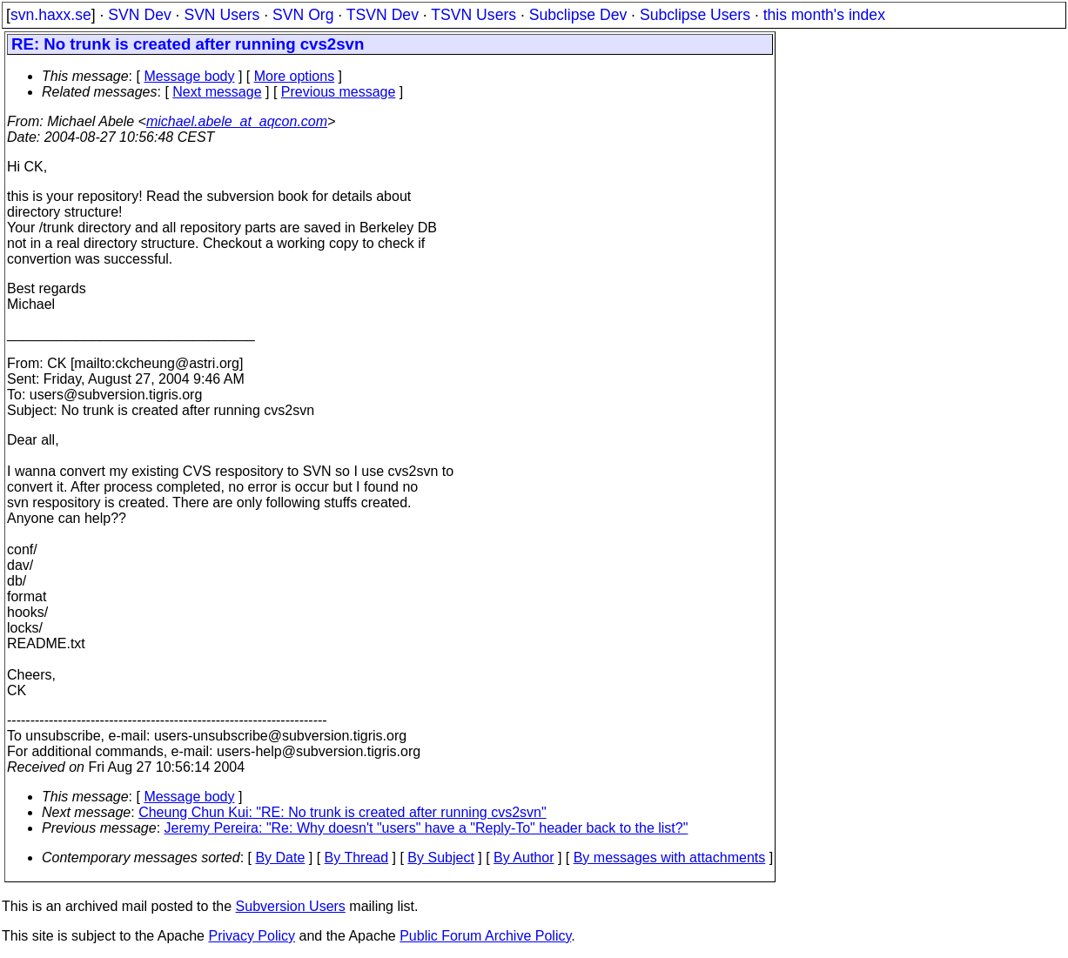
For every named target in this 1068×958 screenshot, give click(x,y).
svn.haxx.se (50, 14)
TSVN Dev (382, 14)
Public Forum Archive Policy (485, 935)
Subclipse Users (695, 14)
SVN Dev (139, 14)
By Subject (440, 857)
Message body (189, 76)
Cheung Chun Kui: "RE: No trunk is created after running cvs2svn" (342, 812)
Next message (216, 91)
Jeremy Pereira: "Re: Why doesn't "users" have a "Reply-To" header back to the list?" (426, 828)
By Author (524, 857)
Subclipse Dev (578, 14)
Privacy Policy (251, 935)
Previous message (338, 91)
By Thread (357, 857)
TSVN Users (473, 14)
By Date (280, 857)
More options (294, 76)
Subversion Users (291, 906)
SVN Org (302, 14)
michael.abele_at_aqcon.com (236, 121)
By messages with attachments (670, 857)
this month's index (824, 14)
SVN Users (221, 14)
